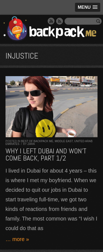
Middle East (64, 141)
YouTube (51, 21)
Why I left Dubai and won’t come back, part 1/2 (45, 155)
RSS (59, 21)
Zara (31, 143)
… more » (17, 239)
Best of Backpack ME (37, 141)
